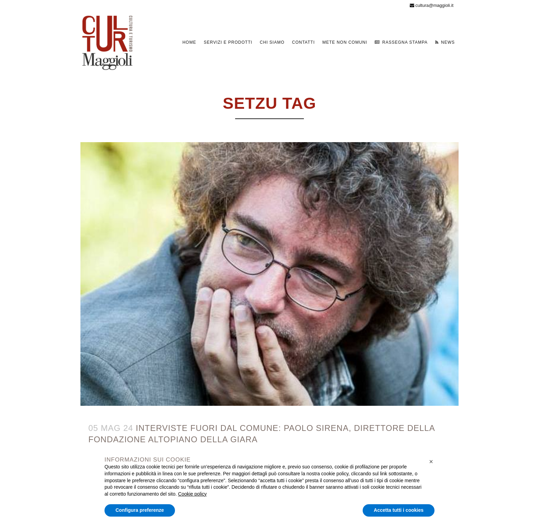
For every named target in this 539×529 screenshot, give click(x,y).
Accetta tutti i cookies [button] (399, 510)
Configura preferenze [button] (140, 510)
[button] (431, 461)
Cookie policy (192, 494)
